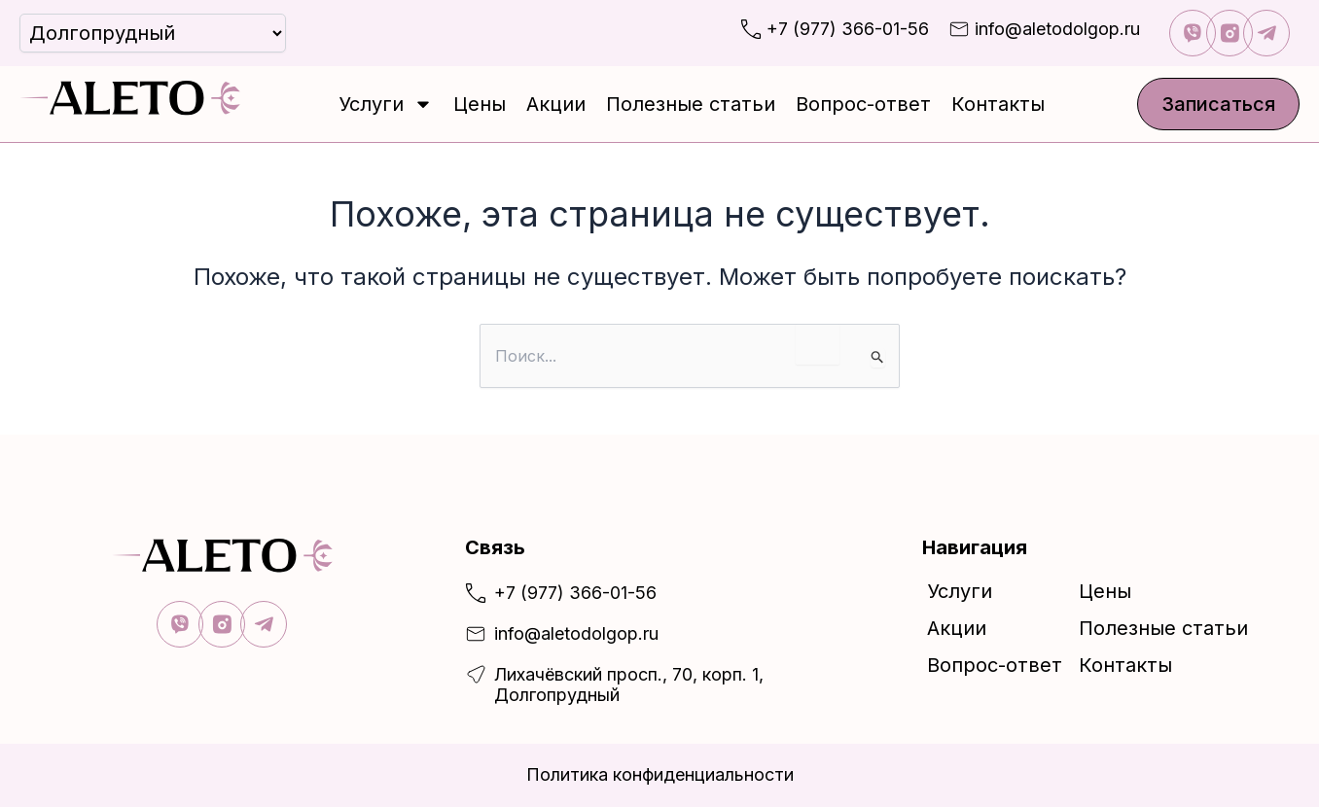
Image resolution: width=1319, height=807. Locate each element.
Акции (556, 104)
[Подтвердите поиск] (878, 358)
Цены (479, 104)
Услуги (386, 104)
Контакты (998, 104)
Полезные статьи (690, 104)
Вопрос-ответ (863, 104)
